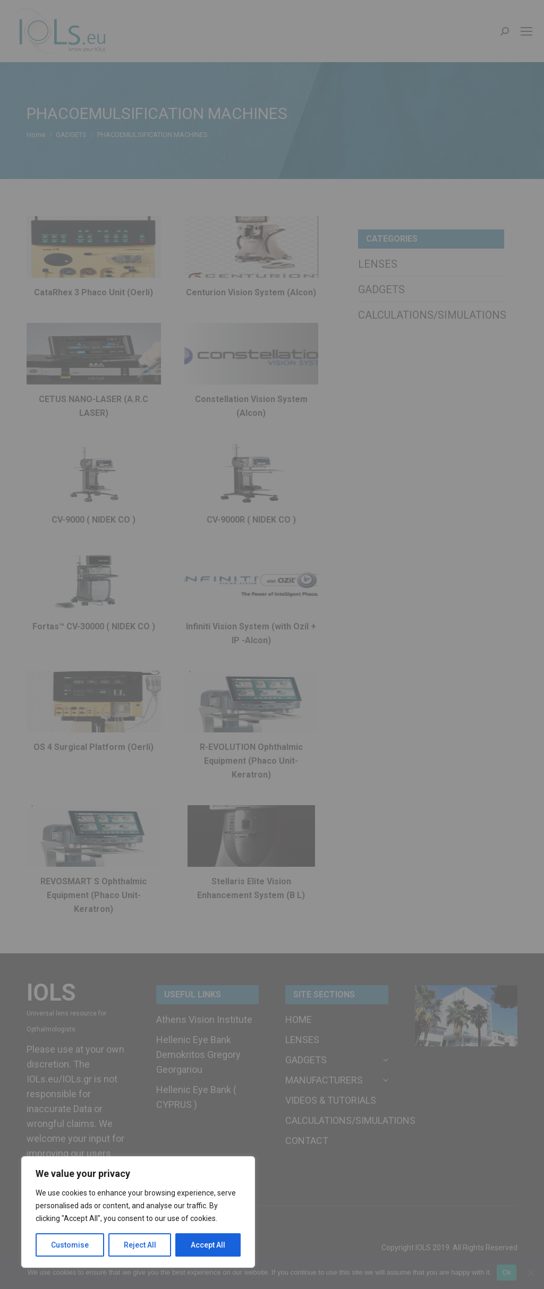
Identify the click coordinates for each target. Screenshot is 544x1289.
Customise (70, 1245)
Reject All (140, 1245)
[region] (138, 1212)
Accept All (208, 1245)
